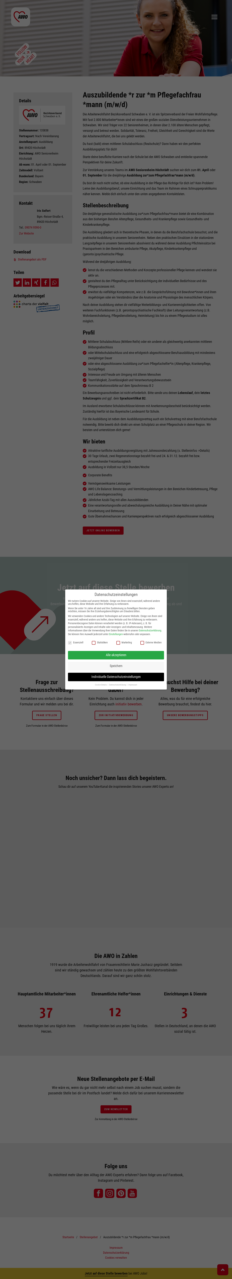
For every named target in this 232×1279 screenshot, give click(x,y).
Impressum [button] (132, 685)
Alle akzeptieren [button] (116, 655)
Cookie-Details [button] (101, 685)
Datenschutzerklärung (150, 630)
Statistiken (100, 642)
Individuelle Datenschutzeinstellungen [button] (116, 677)
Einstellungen (116, 634)
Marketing (124, 642)
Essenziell (75, 642)
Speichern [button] (116, 666)
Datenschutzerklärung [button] (118, 685)
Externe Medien (151, 642)
